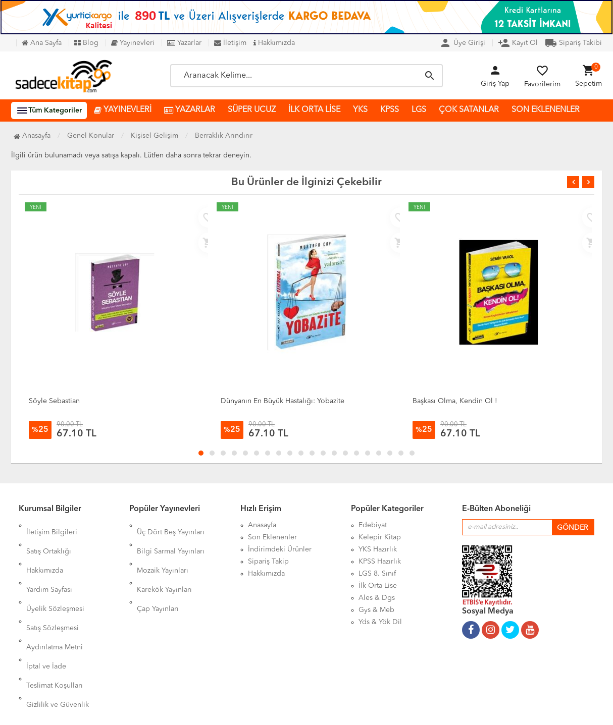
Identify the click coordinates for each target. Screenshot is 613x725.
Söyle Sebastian (54, 401)
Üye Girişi (462, 42)
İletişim (230, 42)
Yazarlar (184, 42)
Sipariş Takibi (573, 42)
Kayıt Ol (518, 42)
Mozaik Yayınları (162, 549)
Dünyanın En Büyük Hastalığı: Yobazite (282, 401)
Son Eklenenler (272, 537)
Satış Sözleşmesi (52, 585)
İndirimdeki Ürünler (280, 549)
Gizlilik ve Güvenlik (57, 634)
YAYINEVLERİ (122, 110)
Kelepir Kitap (380, 537)
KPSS (389, 110)
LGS (419, 110)
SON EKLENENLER (546, 110)
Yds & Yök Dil (380, 622)
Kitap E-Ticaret (297, 709)
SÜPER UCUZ (252, 110)
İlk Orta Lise (378, 585)
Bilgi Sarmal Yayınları (171, 537)
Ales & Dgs (377, 597)
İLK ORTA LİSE (314, 110)
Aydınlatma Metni (54, 597)
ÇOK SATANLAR (469, 110)
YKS (360, 110)
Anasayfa (32, 135)
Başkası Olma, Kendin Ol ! (455, 401)
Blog (86, 42)
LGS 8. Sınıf (377, 573)
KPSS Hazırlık (380, 561)
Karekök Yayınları (164, 561)
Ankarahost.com (242, 709)
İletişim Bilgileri (51, 525)
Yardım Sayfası (49, 561)
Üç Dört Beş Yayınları (171, 525)
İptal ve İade (46, 610)
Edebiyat (373, 525)
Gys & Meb (376, 610)
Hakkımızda (274, 42)
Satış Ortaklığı (48, 537)
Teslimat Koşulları (54, 622)
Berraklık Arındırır (223, 135)
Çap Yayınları (158, 573)
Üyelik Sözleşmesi (55, 573)
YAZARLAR (189, 110)
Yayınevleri (133, 42)
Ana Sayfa (42, 42)
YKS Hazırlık (378, 549)
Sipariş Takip (268, 561)
